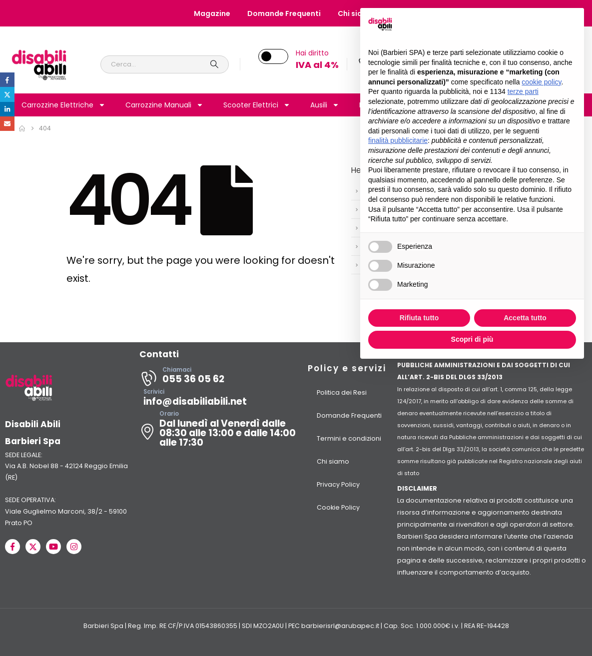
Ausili (324, 104)
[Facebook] (12, 546)
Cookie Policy (338, 507)
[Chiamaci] (218, 378)
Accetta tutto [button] (525, 318)
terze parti (523, 91)
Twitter (7, 94)
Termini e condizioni (349, 438)
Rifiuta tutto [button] (419, 318)
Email (7, 123)
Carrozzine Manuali (164, 104)
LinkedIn (7, 109)
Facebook (7, 79)
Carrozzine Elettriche (63, 104)
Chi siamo (333, 461)
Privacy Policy (338, 484)
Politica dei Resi (342, 392)
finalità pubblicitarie (398, 140)
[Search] (215, 64)
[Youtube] (53, 546)
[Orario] (218, 431)
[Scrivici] (218, 400)
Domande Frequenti (284, 13)
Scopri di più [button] (472, 339)
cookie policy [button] (541, 82)
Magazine (212, 13)
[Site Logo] (39, 64)
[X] (32, 546)
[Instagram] (73, 546)
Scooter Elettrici (256, 104)
